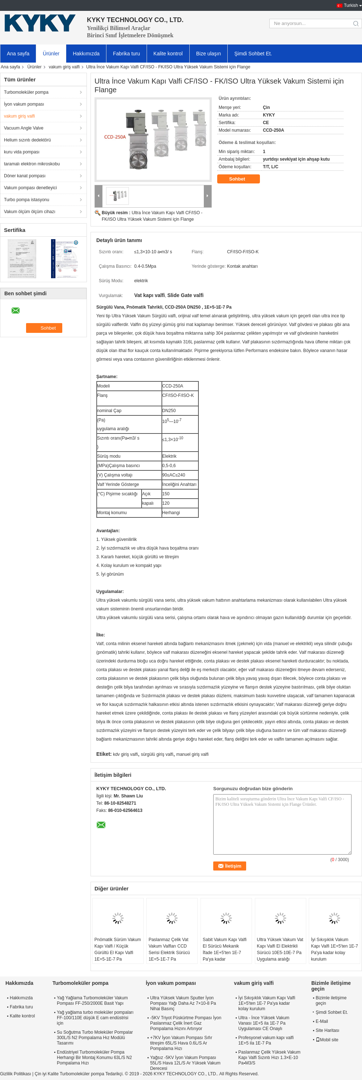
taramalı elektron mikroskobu (32, 163)
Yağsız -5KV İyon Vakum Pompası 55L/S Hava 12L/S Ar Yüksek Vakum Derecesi (185, 1063)
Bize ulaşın (208, 53)
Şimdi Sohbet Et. (253, 53)
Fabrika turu (126, 53)
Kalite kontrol (168, 53)
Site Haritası (327, 1030)
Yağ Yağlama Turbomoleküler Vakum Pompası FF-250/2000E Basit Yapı (92, 1000)
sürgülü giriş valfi (157, 754)
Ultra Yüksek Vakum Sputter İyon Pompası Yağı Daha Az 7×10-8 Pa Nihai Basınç (183, 1003)
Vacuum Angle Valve (23, 128)
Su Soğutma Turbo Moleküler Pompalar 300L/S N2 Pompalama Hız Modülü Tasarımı (95, 1038)
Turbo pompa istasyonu (26, 199)
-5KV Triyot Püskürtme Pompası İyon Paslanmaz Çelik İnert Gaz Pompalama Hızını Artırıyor (186, 1023)
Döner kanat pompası (25, 175)
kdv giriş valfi (125, 754)
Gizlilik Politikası (15, 1073)
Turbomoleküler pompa (26, 92)
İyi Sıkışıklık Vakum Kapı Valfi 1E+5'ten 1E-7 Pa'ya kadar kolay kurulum (334, 949)
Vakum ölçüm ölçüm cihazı (29, 211)
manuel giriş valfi (192, 754)
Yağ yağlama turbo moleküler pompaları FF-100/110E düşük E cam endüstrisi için (95, 1018)
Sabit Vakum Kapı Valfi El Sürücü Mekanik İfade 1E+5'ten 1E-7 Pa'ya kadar (225, 949)
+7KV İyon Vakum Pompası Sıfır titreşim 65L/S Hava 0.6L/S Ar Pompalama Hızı (181, 1043)
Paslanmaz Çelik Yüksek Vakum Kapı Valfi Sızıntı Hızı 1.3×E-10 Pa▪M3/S (269, 1058)
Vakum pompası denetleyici (30, 187)
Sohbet (242, 179)
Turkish (351, 5)
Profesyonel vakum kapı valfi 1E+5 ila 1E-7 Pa (266, 1040)
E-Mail (322, 1021)
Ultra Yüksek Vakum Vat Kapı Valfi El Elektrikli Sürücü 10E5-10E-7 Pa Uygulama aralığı (280, 949)
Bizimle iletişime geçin (331, 1000)
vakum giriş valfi (64, 66)
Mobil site (327, 1039)
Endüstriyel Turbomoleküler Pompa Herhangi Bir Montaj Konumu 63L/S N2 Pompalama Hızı (94, 1058)
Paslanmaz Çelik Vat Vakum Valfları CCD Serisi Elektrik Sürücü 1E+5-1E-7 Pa (169, 949)
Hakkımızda (86, 53)
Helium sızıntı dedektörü (27, 140)
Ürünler (51, 53)
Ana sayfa (18, 53)
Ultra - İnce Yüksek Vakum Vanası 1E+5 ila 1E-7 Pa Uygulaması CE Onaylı (263, 1023)
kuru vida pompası (21, 151)
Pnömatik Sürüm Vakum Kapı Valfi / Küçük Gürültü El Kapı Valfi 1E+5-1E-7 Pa (117, 949)
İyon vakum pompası (24, 104)
